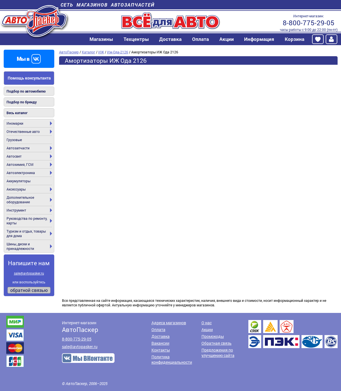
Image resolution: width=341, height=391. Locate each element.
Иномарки (15, 123)
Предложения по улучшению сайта (217, 352)
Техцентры (136, 39)
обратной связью (29, 290)
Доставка (170, 39)
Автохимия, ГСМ (20, 164)
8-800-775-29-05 (308, 22)
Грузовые (14, 139)
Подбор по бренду (22, 102)
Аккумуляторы (18, 181)
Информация (259, 39)
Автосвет (14, 156)
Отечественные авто (23, 131)
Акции (226, 39)
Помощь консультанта (29, 78)
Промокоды (212, 336)
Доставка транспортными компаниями (293, 334)
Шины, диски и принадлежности (20, 246)
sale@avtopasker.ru (29, 273)
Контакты (160, 350)
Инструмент (16, 210)
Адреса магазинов (168, 322)
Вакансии (160, 343)
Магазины (101, 39)
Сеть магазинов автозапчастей (108, 4)
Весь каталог (17, 112)
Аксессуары (16, 189)
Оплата (200, 39)
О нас (206, 322)
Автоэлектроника (21, 172)
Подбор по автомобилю (26, 91)
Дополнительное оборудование (20, 199)
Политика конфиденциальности (171, 359)
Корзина (294, 39)
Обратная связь (216, 343)
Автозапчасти (18, 148)
